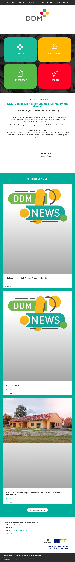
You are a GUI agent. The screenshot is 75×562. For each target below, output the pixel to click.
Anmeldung (8, 556)
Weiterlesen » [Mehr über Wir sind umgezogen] (8, 389)
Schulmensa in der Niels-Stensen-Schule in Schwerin (26, 278)
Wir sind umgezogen (13, 385)
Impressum (26, 556)
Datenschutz (37, 556)
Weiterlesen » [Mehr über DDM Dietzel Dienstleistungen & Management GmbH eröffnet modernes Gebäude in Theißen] (8, 498)
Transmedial (14, 559)
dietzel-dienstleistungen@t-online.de (19, 530)
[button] (37, 25)
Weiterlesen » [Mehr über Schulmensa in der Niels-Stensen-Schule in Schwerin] (8, 282)
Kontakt (17, 556)
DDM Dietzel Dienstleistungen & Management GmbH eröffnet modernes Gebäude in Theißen (34, 493)
